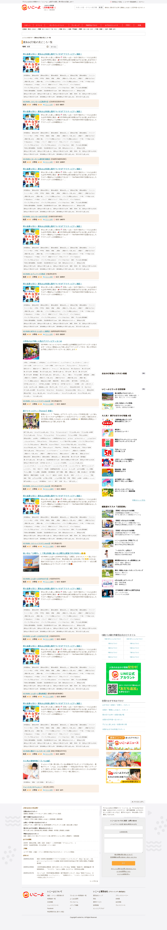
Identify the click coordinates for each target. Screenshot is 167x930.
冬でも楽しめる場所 (29, 390)
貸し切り (66, 475)
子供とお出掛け (83, 435)
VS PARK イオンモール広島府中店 (35, 102)
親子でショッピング (88, 466)
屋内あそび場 (81, 90)
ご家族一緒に (39, 81)
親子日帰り (75, 381)
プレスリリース (120, 905)
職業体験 (60, 819)
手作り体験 (34, 819)
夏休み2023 (27, 456)
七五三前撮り (40, 782)
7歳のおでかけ (134, 652)
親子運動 (92, 472)
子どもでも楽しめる (29, 435)
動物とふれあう (126, 7)
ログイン (141, 2)
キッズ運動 (90, 469)
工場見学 (26, 819)
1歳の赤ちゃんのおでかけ (134, 639)
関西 (80, 29)
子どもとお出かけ (61, 435)
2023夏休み (43, 481)
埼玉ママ (40, 469)
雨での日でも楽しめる (82, 96)
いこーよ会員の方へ (123, 874)
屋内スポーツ (46, 368)
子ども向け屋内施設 (81, 87)
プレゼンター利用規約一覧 (78, 895)
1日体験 (77, 384)
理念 (94, 899)
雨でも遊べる (41, 459)
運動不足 (26, 475)
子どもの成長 (78, 374)
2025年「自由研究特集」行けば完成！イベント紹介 (40, 845)
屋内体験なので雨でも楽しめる (65, 96)
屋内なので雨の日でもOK (60, 93)
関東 (39, 29)
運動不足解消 (34, 475)
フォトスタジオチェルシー (32, 787)
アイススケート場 (44, 836)
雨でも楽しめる (28, 830)
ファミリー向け (28, 78)
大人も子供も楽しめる (84, 393)
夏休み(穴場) (74, 75)
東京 (43, 29)
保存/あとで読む (116, 2)
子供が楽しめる (75, 447)
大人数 (42, 475)
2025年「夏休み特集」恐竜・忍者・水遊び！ (38, 843)
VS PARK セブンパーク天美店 (34, 274)
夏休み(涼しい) (64, 75)
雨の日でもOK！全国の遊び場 (113, 715)
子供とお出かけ (53, 441)
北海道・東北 (26, 29)
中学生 (42, 78)
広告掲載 (50, 902)
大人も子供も (82, 444)
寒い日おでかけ (64, 368)
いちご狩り (61, 836)
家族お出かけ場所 (46, 381)
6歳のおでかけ (112, 652)
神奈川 (47, 29)
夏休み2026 (35, 190)
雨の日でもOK (114, 7)
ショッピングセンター (44, 466)
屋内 (72, 87)
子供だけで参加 (86, 447)
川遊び (76, 825)
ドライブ (44, 84)
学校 (92, 475)
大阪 (84, 29)
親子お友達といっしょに (31, 481)
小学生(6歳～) (33, 362)
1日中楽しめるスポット (30, 384)
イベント (39, 25)
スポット (27, 25)
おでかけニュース (111, 25)
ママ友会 (37, 84)
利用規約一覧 (51, 899)
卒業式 (74, 478)
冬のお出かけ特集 (71, 390)
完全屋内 (39, 90)
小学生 (36, 78)
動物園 (31, 813)
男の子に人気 (53, 387)
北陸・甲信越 (72, 29)
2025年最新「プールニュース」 (64, 843)
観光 (59, 813)
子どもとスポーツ (72, 365)
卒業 (68, 478)
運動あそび (72, 472)
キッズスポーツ (77, 362)
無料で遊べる (39, 825)
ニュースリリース (52, 905)
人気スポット (89, 384)
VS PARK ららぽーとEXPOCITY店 (35, 579)
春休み (107, 7)
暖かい (70, 374)
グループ (48, 475)
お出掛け (35, 438)
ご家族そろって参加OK (30, 377)
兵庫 (91, 29)
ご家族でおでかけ (89, 78)
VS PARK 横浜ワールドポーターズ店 (36, 751)
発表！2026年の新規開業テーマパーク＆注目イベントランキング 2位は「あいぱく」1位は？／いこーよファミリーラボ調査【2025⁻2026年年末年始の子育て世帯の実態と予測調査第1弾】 (65, 861)
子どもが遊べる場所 (87, 432)
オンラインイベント (56, 25)
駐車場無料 (47, 825)
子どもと (39, 435)
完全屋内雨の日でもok (50, 90)
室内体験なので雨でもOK (47, 96)
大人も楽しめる (37, 396)
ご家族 (58, 78)
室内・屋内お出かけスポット (67, 90)
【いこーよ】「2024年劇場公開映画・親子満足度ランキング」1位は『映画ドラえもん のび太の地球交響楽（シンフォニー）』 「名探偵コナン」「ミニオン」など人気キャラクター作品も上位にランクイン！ (65, 875)
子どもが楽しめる (74, 432)
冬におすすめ (41, 390)
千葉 (51, 29)
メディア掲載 (74, 905)
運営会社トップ (98, 895)
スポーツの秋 (27, 365)
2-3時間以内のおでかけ (59, 438)
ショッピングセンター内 (60, 466)
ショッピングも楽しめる (76, 463)
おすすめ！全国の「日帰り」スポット (116, 705)
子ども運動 (36, 472)
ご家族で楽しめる (29, 81)
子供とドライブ (63, 84)
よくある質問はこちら (123, 871)
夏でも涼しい (57, 374)
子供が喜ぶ (66, 447)
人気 (82, 384)
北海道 (34, 29)
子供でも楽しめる (29, 450)
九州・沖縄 (108, 29)
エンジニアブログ (98, 908)
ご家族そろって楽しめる (69, 78)
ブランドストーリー (122, 895)
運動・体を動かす (82, 472)
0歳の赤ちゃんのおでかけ (113, 639)
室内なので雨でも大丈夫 (89, 93)
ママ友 (81, 81)
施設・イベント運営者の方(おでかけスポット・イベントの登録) (54, 852)
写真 (29, 478)
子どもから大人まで (61, 432)
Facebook (50, 908)
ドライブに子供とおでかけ (31, 87)
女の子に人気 (33, 387)
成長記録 (86, 374)
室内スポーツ (27, 368)
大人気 (25, 387)
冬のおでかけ (50, 390)
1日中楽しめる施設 (44, 384)
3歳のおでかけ (134, 643)
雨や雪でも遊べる (58, 371)
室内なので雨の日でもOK (31, 96)
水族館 (67, 830)
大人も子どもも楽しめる (69, 393)
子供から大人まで (48, 447)
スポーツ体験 (49, 365)
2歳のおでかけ (112, 643)
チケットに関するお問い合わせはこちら (123, 869)
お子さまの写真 (36, 478)
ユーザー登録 (28, 852)
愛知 (64, 29)
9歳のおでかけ (134, 657)
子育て (128, 25)
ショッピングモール (74, 466)
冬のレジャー (81, 390)
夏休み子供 (44, 444)
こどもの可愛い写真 (60, 478)
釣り (45, 813)
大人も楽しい (27, 396)
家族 (52, 78)
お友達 (79, 478)
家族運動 (44, 472)
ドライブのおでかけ (63, 87)
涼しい (65, 374)
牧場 (50, 813)
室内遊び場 (38, 830)
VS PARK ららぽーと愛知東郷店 (35, 694)
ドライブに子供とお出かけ (48, 87)
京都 (87, 29)
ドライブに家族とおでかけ (53, 81)
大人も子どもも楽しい (53, 393)
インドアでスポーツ (53, 362)
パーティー (78, 475)
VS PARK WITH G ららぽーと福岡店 (36, 331)
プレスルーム (74, 902)
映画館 (45, 830)
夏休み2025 (35, 75)
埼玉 (55, 29)
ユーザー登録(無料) (130, 2)
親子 (56, 481)
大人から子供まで (54, 444)
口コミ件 (48, 105)
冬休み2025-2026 (75, 387)
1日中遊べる (55, 384)
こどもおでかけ (91, 438)
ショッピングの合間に (60, 463)
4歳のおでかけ (112, 648)
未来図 (118, 899)
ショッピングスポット (30, 466)
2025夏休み (27, 75)
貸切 (72, 475)
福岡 (114, 29)
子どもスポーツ (83, 365)
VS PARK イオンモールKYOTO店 (35, 216)
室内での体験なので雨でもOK (69, 459)
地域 (25, 478)
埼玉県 (46, 469)
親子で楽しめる (28, 432)
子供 (39, 447)
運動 (66, 472)
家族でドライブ (52, 84)
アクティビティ (63, 387)
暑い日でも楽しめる (45, 374)
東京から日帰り (65, 381)
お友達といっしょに (89, 478)
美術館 (62, 830)
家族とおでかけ (84, 453)
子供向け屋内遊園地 (29, 90)
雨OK (75, 93)
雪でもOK (68, 371)
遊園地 (26, 813)
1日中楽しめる (84, 381)
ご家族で (80, 78)
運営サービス (97, 902)
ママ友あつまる (89, 81)
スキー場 (34, 836)
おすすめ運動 (81, 469)
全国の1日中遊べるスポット (112, 719)
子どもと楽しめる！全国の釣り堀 (114, 724)
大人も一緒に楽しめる (39, 393)
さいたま (64, 469)
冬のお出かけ (60, 390)
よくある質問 (74, 899)
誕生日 (55, 475)
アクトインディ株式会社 (117, 891)
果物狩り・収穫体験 (73, 836)
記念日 (60, 475)
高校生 (48, 78)
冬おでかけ (88, 387)
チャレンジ (55, 368)
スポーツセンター (60, 365)
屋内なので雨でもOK (30, 93)
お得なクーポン (28, 825)
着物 (33, 782)
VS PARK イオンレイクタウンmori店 (36, 401)
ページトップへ (138, 802)
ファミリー (92, 75)
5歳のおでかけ (134, 648)
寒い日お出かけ (75, 368)
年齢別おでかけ (91, 25)
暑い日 (75, 371)
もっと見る (93, 881)
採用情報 (96, 905)
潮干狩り (54, 836)
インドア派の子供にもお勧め (68, 441)
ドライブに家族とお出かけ (70, 81)
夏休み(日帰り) (45, 75)
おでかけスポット (80, 438)
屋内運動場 (51, 472)
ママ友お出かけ (28, 84)
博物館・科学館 (53, 830)
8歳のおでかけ (112, 657)
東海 (60, 29)
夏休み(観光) (83, 75)
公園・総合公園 (67, 825)
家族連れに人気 (43, 387)
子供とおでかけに (42, 441)
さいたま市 (72, 469)
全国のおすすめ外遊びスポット (113, 729)
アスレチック (57, 825)
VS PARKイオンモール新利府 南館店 (36, 159)
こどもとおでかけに (29, 441)
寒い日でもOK (86, 368)
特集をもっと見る (138, 500)
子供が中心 (58, 447)
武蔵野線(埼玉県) (55, 469)
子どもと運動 (27, 472)
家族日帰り (56, 381)
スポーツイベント (38, 365)
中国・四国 (98, 29)
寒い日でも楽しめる (45, 371)
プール (55, 813)
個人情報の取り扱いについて (123, 854)
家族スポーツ (37, 368)
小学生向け (42, 362)
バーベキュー (39, 813)
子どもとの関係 (72, 435)
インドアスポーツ (66, 362)
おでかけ (70, 438)
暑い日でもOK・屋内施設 (31, 374)
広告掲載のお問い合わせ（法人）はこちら (123, 857)
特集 (139, 25)
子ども (52, 432)
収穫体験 (53, 819)
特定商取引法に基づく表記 (55, 912)
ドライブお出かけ (75, 84)
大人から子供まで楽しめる (68, 444)
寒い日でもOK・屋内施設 (31, 371)
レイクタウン (27, 469)
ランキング (75, 25)
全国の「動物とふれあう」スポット (115, 710)
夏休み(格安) (54, 75)
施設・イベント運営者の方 (55, 895)
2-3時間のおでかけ (45, 438)
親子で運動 (60, 472)
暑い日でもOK (83, 371)
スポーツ (86, 362)
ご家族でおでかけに (52, 453)
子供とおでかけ (40, 450)
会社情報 (118, 902)
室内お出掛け (27, 438)
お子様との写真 (47, 478)
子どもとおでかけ (49, 435)
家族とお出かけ (64, 453)
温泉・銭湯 (27, 836)
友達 (60, 481)
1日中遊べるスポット (138, 7)
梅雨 (71, 93)
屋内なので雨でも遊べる (44, 93)
